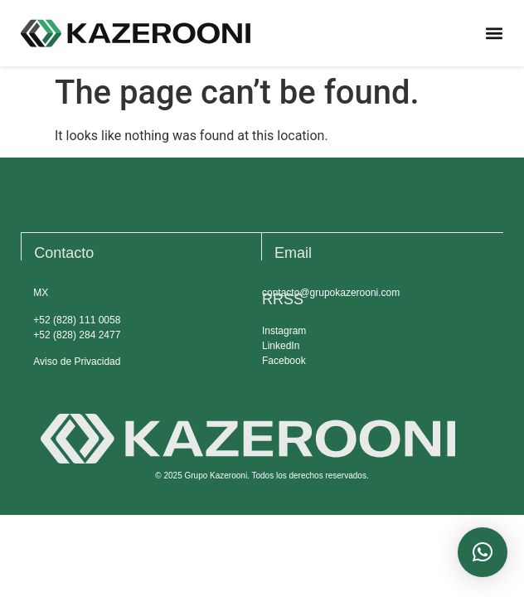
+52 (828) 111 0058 (76, 320)
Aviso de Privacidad (76, 361)
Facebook (284, 360)
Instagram (284, 331)
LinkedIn (280, 346)
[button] (493, 33)
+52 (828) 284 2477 (76, 335)
